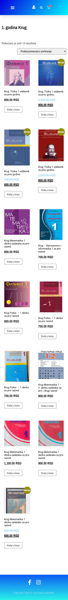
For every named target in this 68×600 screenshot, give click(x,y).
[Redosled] (41, 51)
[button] (12, 7)
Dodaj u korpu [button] (13, 109)
